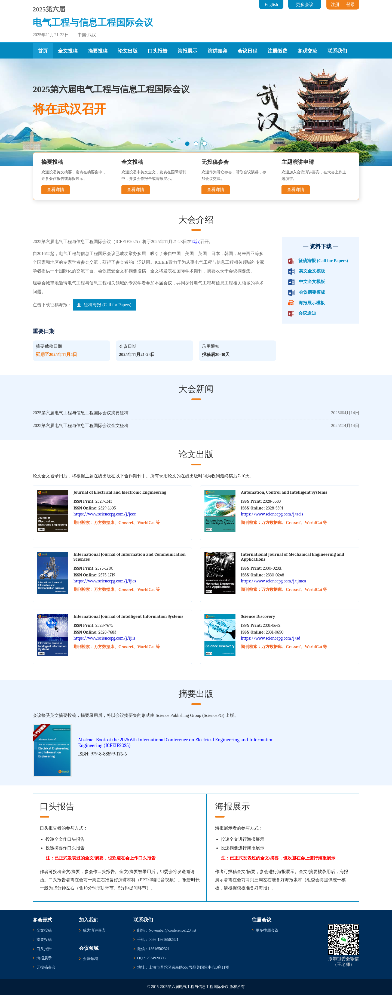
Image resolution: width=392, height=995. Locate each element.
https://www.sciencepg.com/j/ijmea (273, 581)
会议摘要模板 (312, 292)
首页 (43, 51)
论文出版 (127, 51)
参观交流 (307, 51)
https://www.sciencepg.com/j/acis (272, 514)
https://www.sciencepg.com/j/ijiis (104, 638)
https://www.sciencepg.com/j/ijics (105, 581)
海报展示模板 (312, 302)
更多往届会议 (267, 930)
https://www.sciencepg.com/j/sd (270, 638)
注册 (335, 4)
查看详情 (55, 189)
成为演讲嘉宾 (94, 930)
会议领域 (90, 959)
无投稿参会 (46, 967)
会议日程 (247, 51)
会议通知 (307, 313)
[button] (187, 144)
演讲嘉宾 (217, 51)
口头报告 (157, 51)
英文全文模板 (312, 271)
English (271, 4)
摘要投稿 (98, 51)
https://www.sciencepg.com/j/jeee (105, 514)
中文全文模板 (312, 281)
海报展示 (187, 51)
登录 (350, 4)
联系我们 (337, 51)
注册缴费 (277, 51)
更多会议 (304, 4)
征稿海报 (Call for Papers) (323, 260)
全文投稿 (68, 51)
